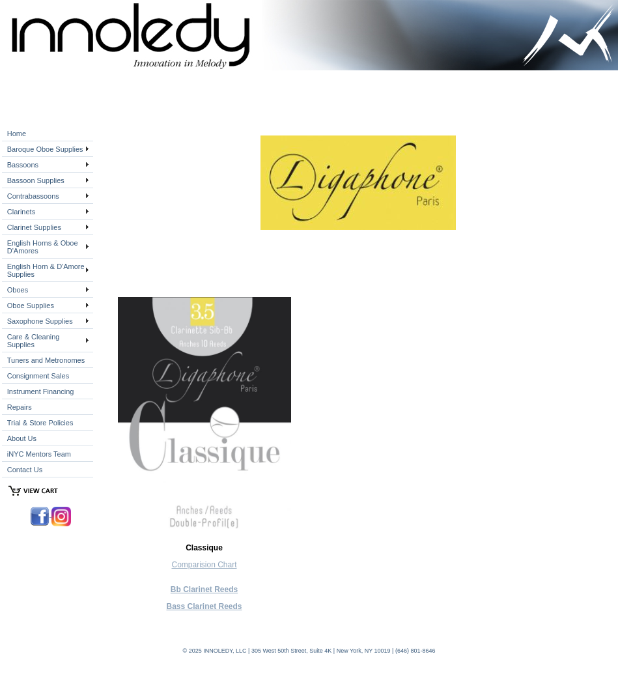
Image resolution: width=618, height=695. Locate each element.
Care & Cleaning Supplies (33, 340)
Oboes (17, 290)
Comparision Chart (203, 564)
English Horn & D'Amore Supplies (46, 270)
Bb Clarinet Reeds (204, 589)
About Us (21, 438)
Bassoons (22, 165)
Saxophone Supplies (40, 321)
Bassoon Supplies (35, 180)
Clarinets (21, 212)
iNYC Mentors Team (39, 454)
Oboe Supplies (30, 305)
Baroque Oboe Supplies (45, 149)
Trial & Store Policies (40, 423)
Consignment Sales (38, 376)
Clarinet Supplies (34, 227)
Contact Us (24, 470)
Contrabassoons (33, 196)
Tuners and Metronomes (46, 360)
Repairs (19, 407)
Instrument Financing (40, 391)
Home (16, 133)
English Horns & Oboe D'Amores (42, 247)
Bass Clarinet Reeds (204, 606)
